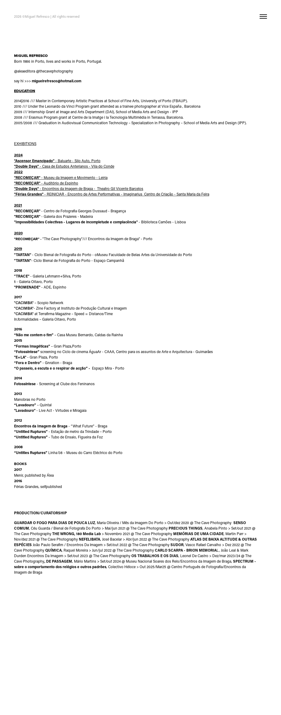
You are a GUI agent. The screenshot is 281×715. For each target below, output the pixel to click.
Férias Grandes (26, 486)
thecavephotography (56, 71)
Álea (50, 475)
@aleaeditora (24, 71)
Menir (18, 475)
